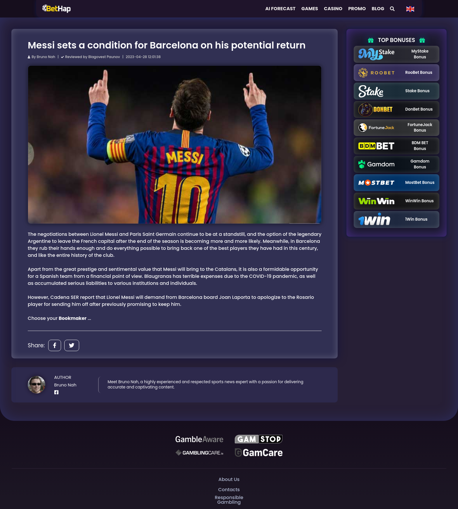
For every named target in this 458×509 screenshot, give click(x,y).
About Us (229, 479)
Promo (357, 8)
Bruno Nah (46, 56)
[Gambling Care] (199, 453)
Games (309, 8)
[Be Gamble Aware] (199, 439)
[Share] (54, 345)
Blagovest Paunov (104, 56)
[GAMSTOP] (258, 439)
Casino (333, 8)
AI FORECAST (280, 8)
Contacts (229, 489)
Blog (378, 8)
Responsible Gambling (229, 500)
